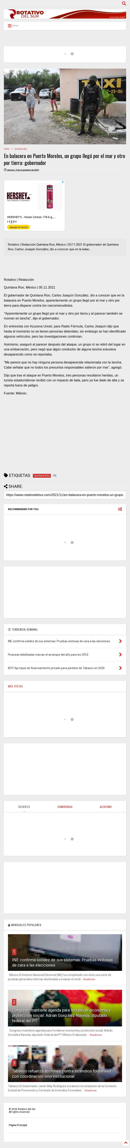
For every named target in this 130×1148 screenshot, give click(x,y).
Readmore (89, 979)
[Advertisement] (65, 438)
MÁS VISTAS (15, 686)
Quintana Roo (20, 149)
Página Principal (18, 1125)
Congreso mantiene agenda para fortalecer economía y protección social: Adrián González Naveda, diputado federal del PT (61, 1015)
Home (6, 149)
